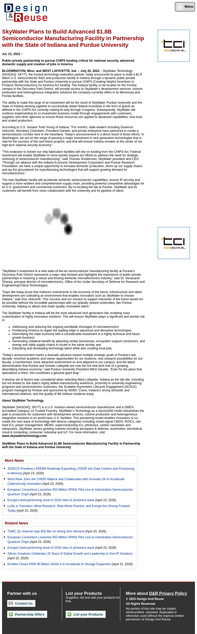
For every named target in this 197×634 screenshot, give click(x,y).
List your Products (85, 614)
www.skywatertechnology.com (24, 436)
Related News (16, 523)
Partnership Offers (26, 614)
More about (156, 593)
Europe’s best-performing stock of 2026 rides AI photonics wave (50, 500)
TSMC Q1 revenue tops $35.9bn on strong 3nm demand (45, 531)
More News (14, 460)
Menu (184, 7)
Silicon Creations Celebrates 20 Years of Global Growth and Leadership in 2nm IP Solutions (69, 553)
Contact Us (21, 603)
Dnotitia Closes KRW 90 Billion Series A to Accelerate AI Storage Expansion (59, 564)
